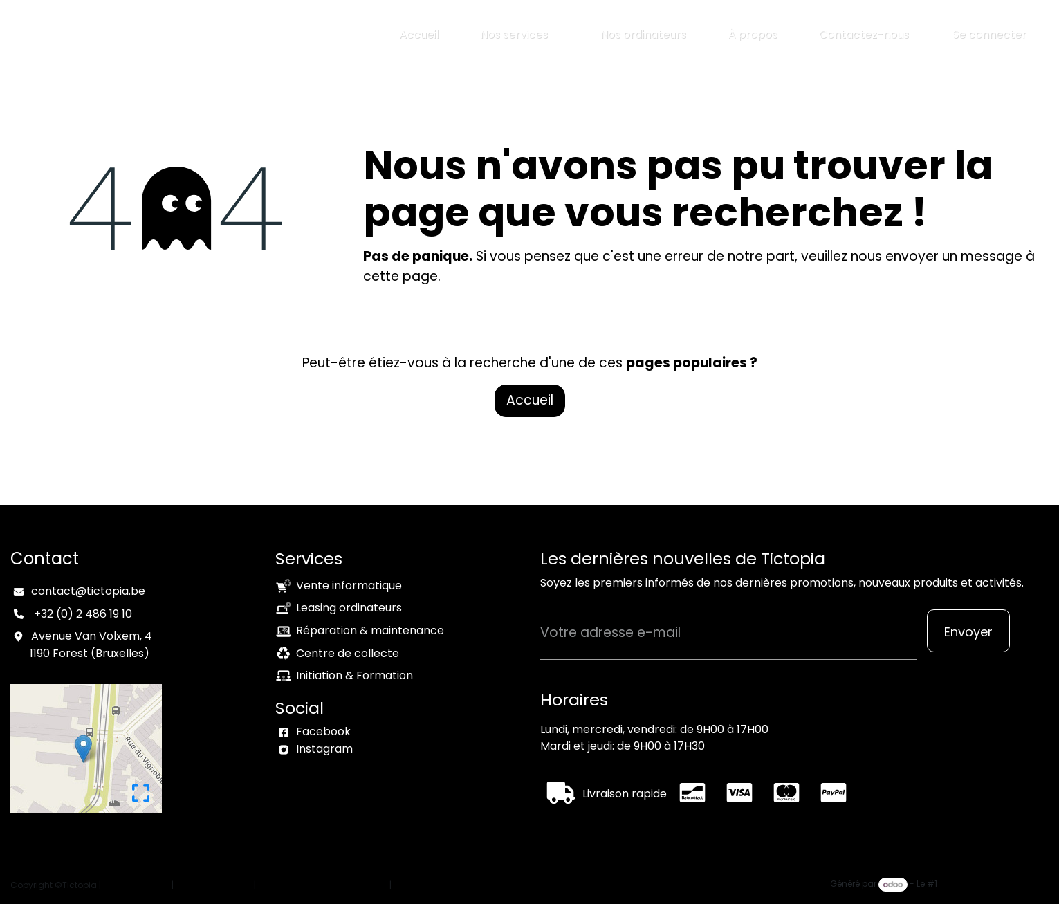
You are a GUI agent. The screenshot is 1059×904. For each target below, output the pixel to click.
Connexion (416, 885)
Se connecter (989, 34)
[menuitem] (419, 34)
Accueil (529, 400)
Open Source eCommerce (994, 884)
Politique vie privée (214, 885)
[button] (968, 630)
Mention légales (136, 885)
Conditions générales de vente (322, 885)
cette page (400, 276)
